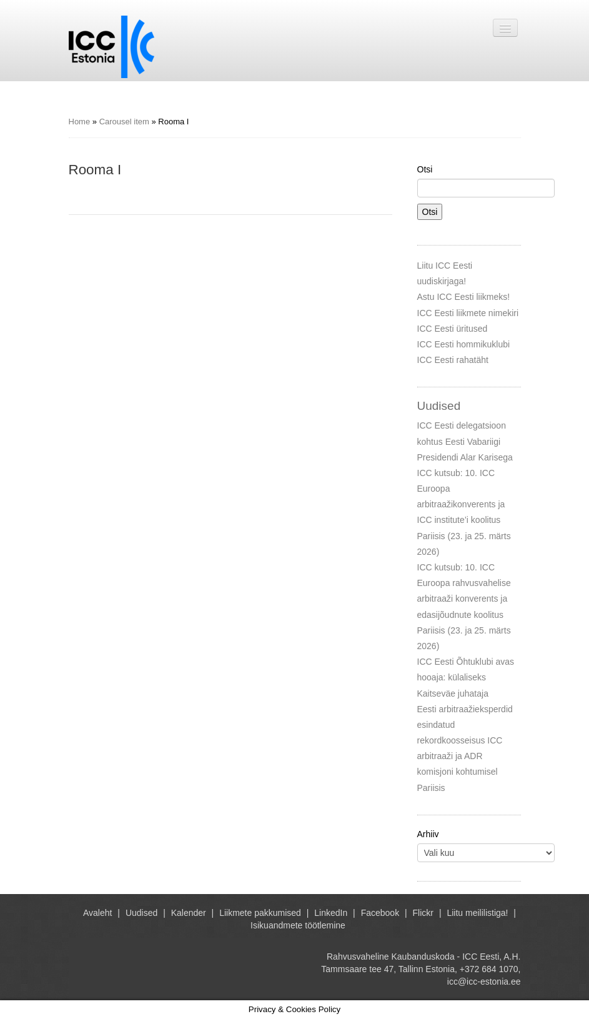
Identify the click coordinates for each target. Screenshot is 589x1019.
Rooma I (95, 169)
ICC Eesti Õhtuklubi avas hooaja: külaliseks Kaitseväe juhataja (466, 677)
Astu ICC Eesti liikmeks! (463, 297)
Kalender (188, 913)
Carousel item (124, 121)
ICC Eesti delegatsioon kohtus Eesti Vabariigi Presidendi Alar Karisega (465, 441)
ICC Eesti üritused (452, 329)
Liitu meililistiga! (477, 913)
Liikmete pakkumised (260, 913)
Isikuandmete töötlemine (297, 925)
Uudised (141, 913)
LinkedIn (330, 913)
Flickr (423, 913)
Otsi (425, 169)
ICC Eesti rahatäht (452, 360)
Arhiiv (428, 834)
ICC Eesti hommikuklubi (463, 344)
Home (80, 121)
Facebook (380, 913)
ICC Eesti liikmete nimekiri (468, 313)
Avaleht (97, 913)
